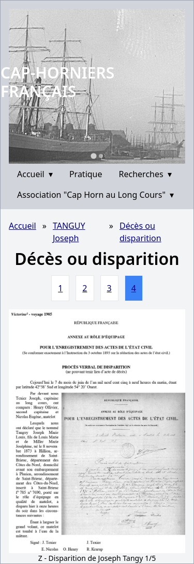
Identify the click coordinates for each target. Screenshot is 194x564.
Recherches (145, 174)
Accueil (35, 174)
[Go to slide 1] (93, 156)
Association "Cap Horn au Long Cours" (95, 194)
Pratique (85, 174)
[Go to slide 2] (101, 156)
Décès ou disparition (140, 232)
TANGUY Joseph (69, 232)
